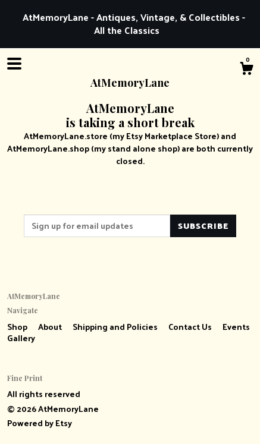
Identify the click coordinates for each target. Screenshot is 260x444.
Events (236, 326)
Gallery (21, 337)
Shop (18, 326)
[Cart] (246, 69)
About (51, 326)
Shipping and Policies (116, 326)
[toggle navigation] (14, 64)
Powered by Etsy (39, 422)
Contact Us (191, 326)
